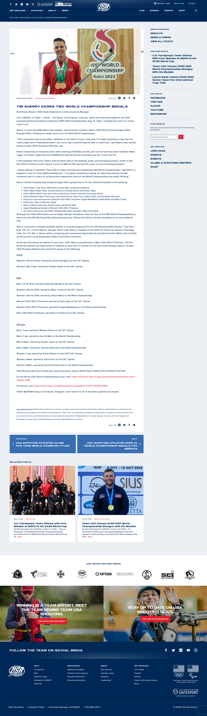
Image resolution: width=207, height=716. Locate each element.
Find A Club (179, 3)
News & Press (25, 17)
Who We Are (106, 669)
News (66, 10)
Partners (105, 676)
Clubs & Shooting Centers (170, 163)
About (53, 10)
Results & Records (76, 676)
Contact (191, 3)
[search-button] (196, 10)
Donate (154, 10)
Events (168, 10)
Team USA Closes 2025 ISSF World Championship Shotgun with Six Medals (171, 69)
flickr (155, 106)
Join (141, 10)
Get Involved (18, 10)
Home (12, 17)
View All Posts (161, 41)
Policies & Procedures (77, 673)
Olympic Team (107, 673)
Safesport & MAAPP (43, 680)
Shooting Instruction (76, 680)
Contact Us (39, 669)
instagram (158, 114)
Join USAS (157, 151)
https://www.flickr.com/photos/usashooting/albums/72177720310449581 (71, 386)
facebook (157, 98)
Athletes (38, 10)
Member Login (163, 3)
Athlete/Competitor (76, 669)
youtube (156, 110)
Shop (182, 10)
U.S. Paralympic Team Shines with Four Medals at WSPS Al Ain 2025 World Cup (173, 58)
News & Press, (41, 98)
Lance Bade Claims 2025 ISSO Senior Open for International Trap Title (172, 80)
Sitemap (38, 683)
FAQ (36, 673)
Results (51, 98)
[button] (119, 98)
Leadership (106, 680)
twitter (156, 102)
